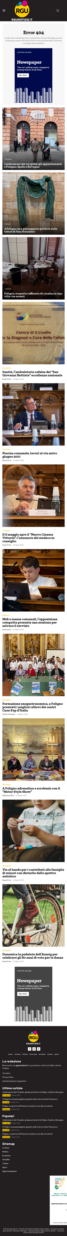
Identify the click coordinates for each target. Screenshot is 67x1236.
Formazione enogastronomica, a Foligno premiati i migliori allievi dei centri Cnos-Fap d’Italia (32, 707)
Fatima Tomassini (8, 714)
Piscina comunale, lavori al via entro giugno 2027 (29, 454)
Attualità (8, 159)
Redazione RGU (8, 796)
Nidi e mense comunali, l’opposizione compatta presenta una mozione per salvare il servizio (29, 622)
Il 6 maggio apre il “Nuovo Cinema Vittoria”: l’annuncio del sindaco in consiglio (28, 537)
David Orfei (6, 379)
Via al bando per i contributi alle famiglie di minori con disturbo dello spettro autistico (33, 873)
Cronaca (8, 289)
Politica (5, 615)
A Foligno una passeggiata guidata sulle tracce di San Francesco (30, 1099)
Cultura (8, 224)
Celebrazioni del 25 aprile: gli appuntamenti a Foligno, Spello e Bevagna (32, 1092)
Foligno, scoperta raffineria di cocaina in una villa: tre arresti (27, 1106)
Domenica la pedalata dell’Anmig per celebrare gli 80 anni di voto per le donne (32, 955)
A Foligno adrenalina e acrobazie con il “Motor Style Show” (31, 790)
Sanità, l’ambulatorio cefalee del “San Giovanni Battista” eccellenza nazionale (32, 373)
